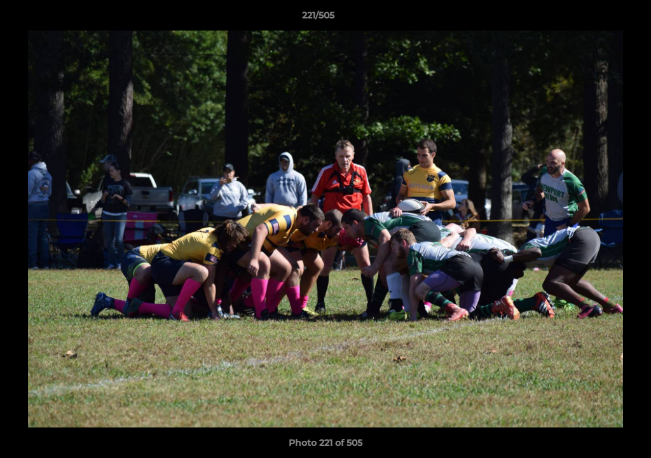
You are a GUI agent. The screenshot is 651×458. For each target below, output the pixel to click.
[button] (597, 18)
